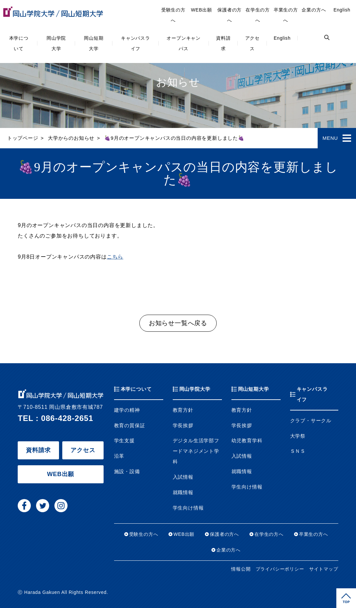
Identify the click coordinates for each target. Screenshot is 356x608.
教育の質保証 (129, 425)
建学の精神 (127, 410)
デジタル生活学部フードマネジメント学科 (196, 451)
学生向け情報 (188, 508)
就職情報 (183, 492)
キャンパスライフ (135, 43)
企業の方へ (314, 9)
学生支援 (124, 440)
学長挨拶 (183, 425)
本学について (19, 43)
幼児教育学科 (247, 440)
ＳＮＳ (298, 451)
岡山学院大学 (56, 43)
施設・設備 (127, 471)
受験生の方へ (173, 15)
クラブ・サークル (310, 420)
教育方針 (183, 410)
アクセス (252, 43)
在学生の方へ (258, 15)
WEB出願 (201, 9)
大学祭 (298, 436)
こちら (115, 257)
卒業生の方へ (286, 15)
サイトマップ (323, 569)
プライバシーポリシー (280, 569)
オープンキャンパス (184, 43)
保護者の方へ (229, 15)
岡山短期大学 (93, 43)
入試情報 (183, 477)
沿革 (119, 456)
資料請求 (223, 43)
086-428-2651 (67, 418)
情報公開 (240, 569)
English (282, 38)
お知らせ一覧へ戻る (178, 323)
